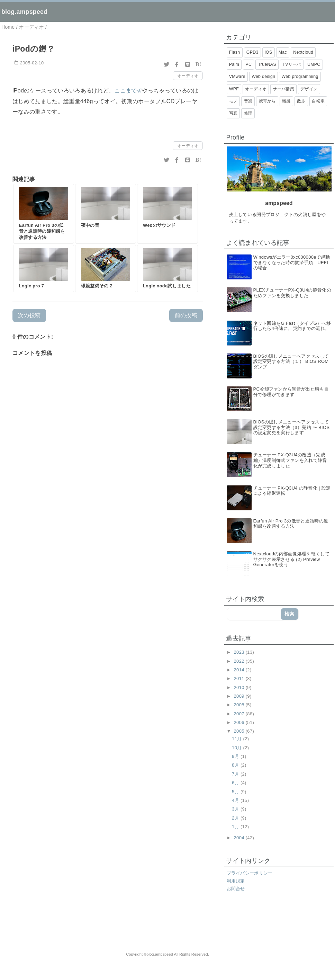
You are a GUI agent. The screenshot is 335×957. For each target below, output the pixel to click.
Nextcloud (303, 52)
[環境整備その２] (105, 268)
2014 (240, 669)
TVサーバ (291, 64)
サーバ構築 (283, 89)
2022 (240, 661)
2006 (240, 722)
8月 (236, 765)
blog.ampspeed (24, 11)
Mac (283, 52)
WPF (234, 89)
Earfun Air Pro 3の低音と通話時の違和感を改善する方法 (290, 523)
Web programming (300, 76)
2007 (240, 713)
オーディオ (188, 76)
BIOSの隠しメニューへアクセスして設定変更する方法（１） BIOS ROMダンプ (291, 361)
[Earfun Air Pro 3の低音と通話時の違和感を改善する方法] (43, 213)
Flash (234, 52)
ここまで (125, 90)
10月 (237, 747)
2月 (236, 818)
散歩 (301, 101)
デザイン (308, 89)
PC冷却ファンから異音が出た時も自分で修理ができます (291, 391)
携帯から (267, 101)
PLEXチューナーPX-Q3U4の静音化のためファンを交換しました (292, 292)
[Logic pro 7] (43, 268)
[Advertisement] (89, 925)
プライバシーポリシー (250, 873)
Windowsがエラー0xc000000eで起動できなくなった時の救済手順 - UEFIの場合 (291, 262)
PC (248, 64)
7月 (236, 774)
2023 (240, 652)
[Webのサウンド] (167, 213)
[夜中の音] (105, 213)
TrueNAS (267, 64)
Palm (234, 64)
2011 (240, 678)
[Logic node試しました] (167, 268)
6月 (236, 782)
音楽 (248, 101)
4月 (236, 800)
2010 (240, 687)
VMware (237, 76)
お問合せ (236, 888)
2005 (240, 731)
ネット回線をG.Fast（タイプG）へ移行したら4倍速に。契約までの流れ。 (292, 326)
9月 (236, 756)
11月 (237, 738)
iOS (268, 52)
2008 (240, 704)
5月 (236, 791)
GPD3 (252, 52)
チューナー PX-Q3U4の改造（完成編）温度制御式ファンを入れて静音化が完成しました (290, 460)
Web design (263, 76)
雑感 (286, 101)
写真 (233, 113)
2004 (240, 837)
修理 (248, 113)
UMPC (313, 64)
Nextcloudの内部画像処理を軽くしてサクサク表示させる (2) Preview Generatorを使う (291, 559)
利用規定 (236, 881)
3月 (236, 809)
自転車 (318, 101)
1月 (236, 826)
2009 (240, 696)
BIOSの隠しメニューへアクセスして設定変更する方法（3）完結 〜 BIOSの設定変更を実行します (291, 427)
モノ (233, 101)
